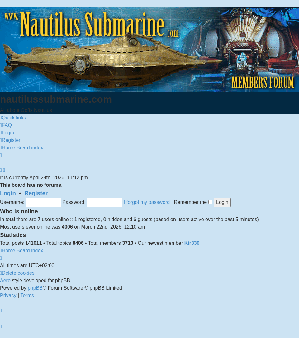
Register (36, 193)
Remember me (193, 202)
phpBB (35, 288)
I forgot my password (147, 202)
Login (8, 193)
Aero (5, 280)
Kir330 (192, 243)
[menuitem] (6, 125)
